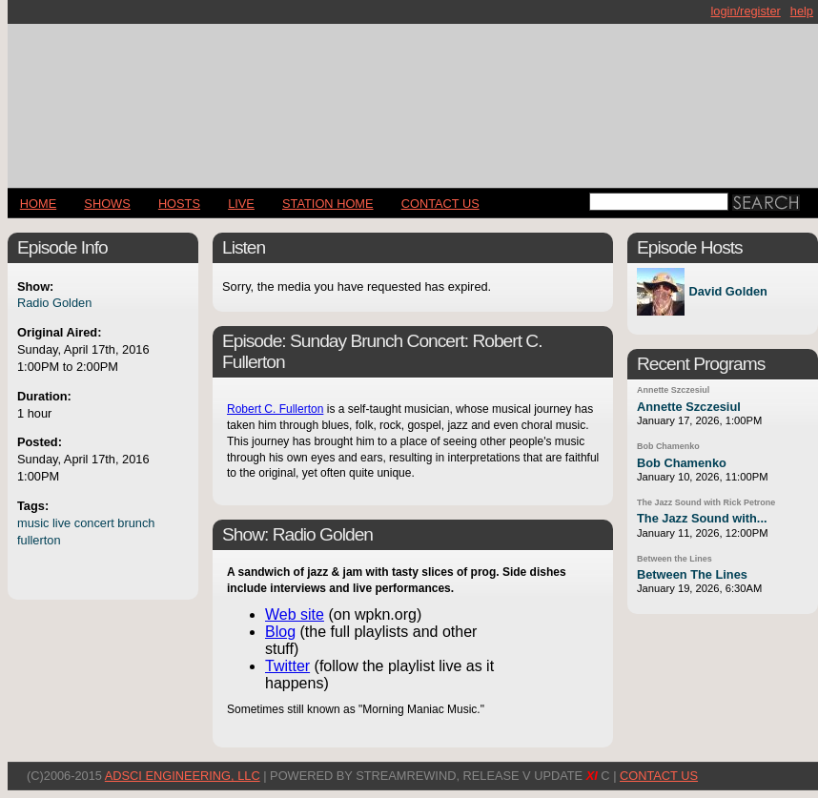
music (33, 523)
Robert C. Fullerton (275, 409)
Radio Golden (54, 303)
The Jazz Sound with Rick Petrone (706, 502)
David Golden (727, 292)
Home (38, 203)
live (61, 523)
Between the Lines (674, 558)
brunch (135, 523)
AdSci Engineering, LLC (182, 775)
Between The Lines (692, 574)
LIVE (241, 203)
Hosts (179, 203)
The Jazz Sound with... (702, 518)
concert (94, 523)
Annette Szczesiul (673, 390)
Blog (280, 632)
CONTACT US (440, 203)
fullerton (39, 540)
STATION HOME (328, 203)
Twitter (287, 666)
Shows (107, 203)
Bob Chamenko (668, 446)
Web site (294, 614)
